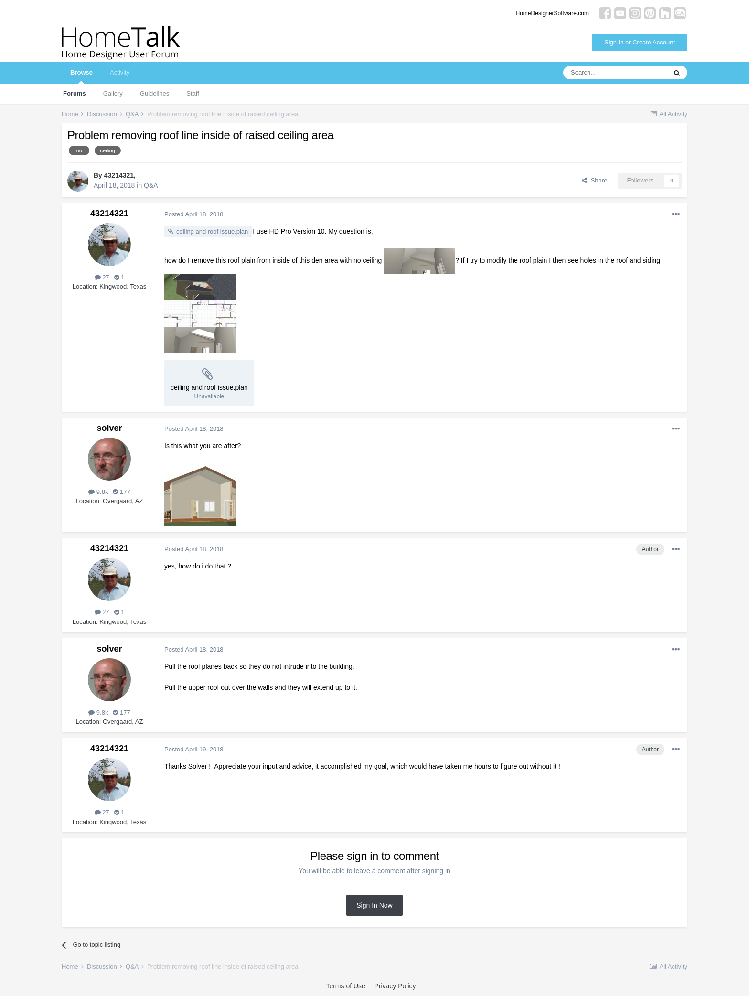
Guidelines (154, 93)
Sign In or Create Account (639, 42)
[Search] (614, 72)
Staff (192, 93)
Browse (81, 76)
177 (121, 491)
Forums (74, 93)
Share (594, 180)
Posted (194, 214)
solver (109, 428)
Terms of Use (345, 986)
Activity (119, 72)
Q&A (151, 185)
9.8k (98, 491)
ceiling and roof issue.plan (212, 231)
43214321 (119, 175)
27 (102, 277)
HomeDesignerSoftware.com (552, 13)
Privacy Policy (395, 986)
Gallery (113, 93)
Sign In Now (374, 905)
